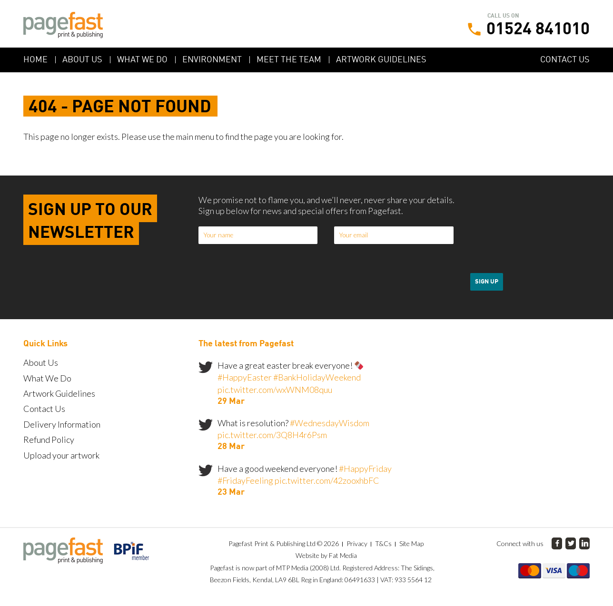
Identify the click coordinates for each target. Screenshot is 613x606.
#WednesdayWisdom (329, 423)
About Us (82, 60)
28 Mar (231, 446)
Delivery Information (61, 424)
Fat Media (343, 555)
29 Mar (231, 401)
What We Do (142, 60)
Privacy (356, 543)
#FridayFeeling (245, 480)
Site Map (411, 543)
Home (35, 60)
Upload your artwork (61, 455)
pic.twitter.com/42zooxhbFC (327, 480)
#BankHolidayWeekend (317, 377)
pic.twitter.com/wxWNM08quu (275, 389)
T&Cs (383, 543)
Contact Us (565, 60)
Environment (212, 60)
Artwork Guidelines (381, 60)
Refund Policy (48, 439)
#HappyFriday (365, 468)
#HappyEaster (245, 377)
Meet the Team (289, 60)
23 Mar (231, 492)
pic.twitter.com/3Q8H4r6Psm (272, 435)
